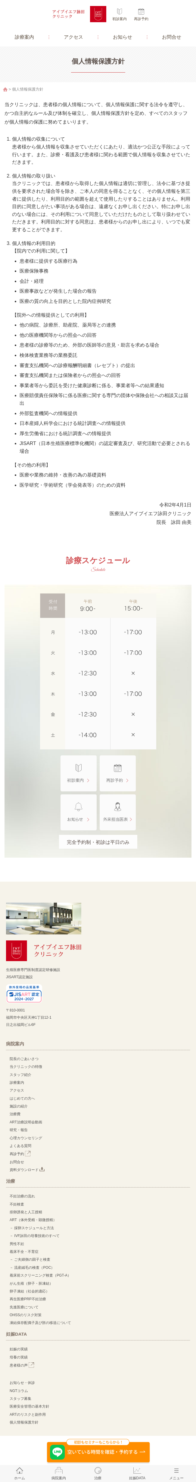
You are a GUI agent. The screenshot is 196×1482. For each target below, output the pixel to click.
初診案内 (119, 19)
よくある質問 (20, 1146)
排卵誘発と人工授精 (26, 1212)
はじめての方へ (22, 1098)
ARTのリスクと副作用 (28, 1414)
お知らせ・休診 (22, 1383)
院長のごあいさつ (24, 1059)
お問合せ (171, 37)
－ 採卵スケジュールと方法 (32, 1228)
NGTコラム (19, 1391)
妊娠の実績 (19, 1349)
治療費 (15, 1114)
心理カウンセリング (26, 1138)
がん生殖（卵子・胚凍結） (31, 1283)
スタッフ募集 (20, 1399)
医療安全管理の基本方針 (29, 1406)
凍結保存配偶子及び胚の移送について (40, 1323)
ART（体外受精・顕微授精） (33, 1220)
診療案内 (24, 37)
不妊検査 (17, 1204)
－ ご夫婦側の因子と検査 (30, 1259)
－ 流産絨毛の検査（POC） (32, 1267)
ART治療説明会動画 (26, 1122)
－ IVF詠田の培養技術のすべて (35, 1236)
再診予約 (141, 19)
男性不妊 (17, 1244)
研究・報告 (19, 1130)
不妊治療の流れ (22, 1196)
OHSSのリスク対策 (26, 1315)
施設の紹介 (19, 1106)
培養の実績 (19, 1357)
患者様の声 (22, 1365)
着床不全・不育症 (24, 1252)
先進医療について (24, 1307)
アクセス (73, 37)
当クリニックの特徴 (28, 1067)
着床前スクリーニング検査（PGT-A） (40, 1275)
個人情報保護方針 (24, 1422)
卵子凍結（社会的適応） (29, 1291)
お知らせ (122, 37)
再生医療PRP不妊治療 (28, 1299)
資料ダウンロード (27, 1170)
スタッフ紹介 (20, 1075)
